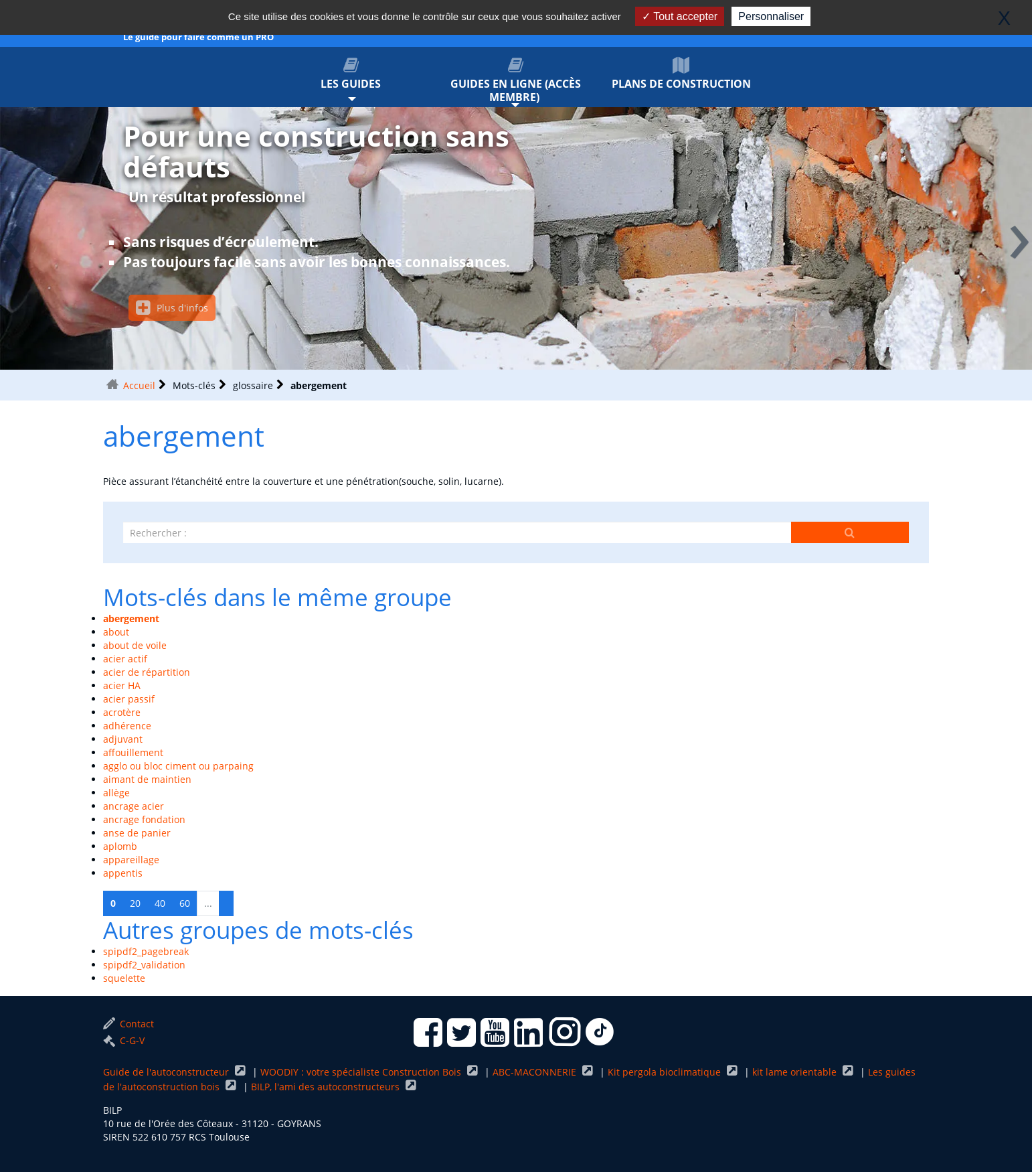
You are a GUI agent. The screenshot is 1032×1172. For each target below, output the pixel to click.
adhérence (127, 725)
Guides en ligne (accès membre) (516, 80)
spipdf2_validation (144, 964)
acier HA (122, 685)
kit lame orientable (795, 1072)
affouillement (133, 752)
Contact (128, 1023)
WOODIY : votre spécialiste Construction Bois (362, 1072)
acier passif (129, 698)
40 (160, 903)
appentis (123, 873)
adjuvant (123, 739)
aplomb (120, 846)
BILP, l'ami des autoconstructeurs (326, 1086)
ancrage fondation (144, 819)
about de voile (135, 645)
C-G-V (124, 1040)
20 (135, 903)
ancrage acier (133, 806)
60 (184, 903)
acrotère (122, 712)
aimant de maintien (147, 779)
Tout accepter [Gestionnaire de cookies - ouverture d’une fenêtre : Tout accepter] (679, 16)
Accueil (139, 385)
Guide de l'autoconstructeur (167, 1072)
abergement (131, 618)
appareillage (131, 859)
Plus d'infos (172, 307)
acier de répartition (146, 672)
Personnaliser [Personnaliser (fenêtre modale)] (771, 16)
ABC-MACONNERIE (536, 1072)
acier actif (125, 658)
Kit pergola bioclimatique (665, 1072)
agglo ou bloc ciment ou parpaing (178, 765)
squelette (124, 978)
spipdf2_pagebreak (146, 951)
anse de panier (137, 832)
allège (116, 792)
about (116, 632)
